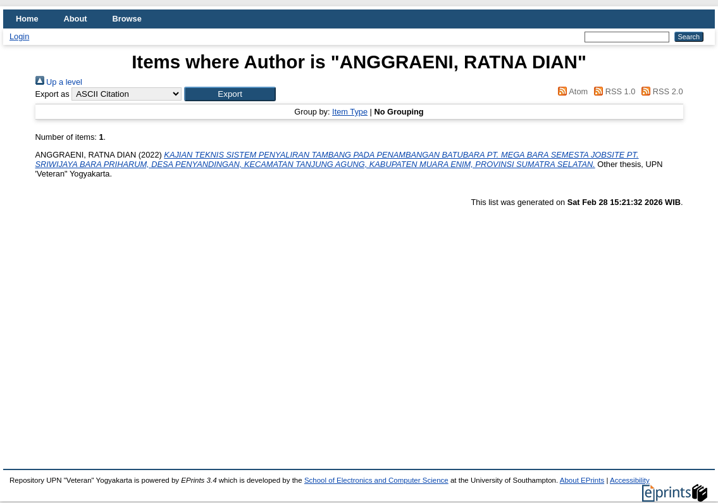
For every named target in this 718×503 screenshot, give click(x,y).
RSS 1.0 (613, 91)
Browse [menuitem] (127, 18)
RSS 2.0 (660, 91)
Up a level (58, 82)
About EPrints (582, 480)
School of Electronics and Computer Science (376, 480)
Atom (571, 91)
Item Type (350, 111)
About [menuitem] (75, 18)
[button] (230, 94)
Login (19, 36)
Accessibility (630, 480)
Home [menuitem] (27, 18)
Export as (52, 94)
